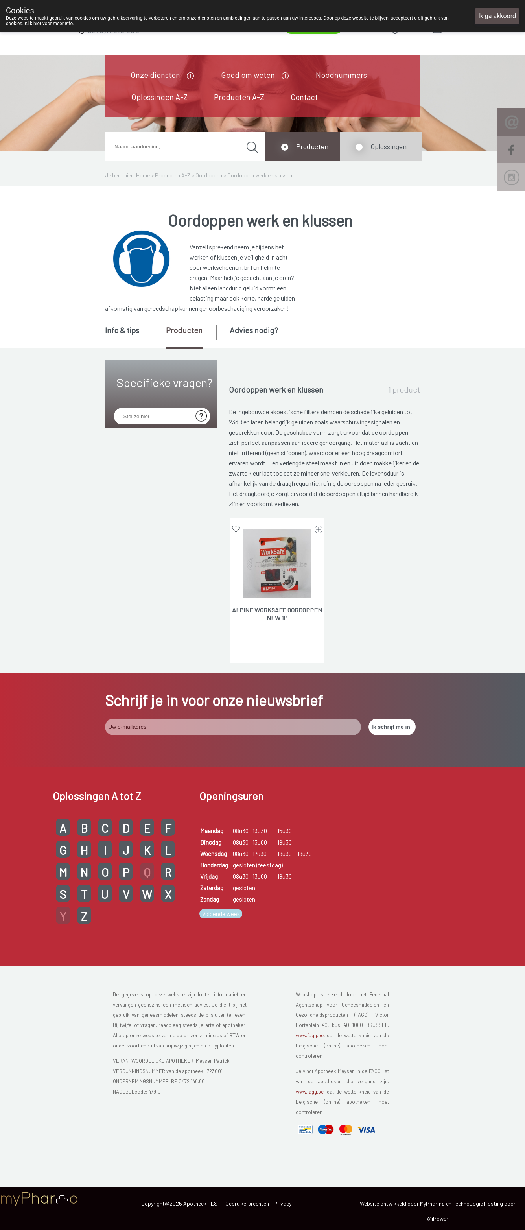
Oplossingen (388, 146)
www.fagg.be (310, 1035)
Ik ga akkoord (497, 16)
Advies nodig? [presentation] (254, 330)
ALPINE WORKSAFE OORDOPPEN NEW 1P (277, 613)
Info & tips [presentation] (122, 330)
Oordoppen (208, 175)
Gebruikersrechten (247, 1203)
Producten (312, 146)
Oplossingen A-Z (159, 96)
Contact (304, 96)
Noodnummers (341, 74)
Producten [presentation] (184, 330)
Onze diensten (155, 74)
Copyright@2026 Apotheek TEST (181, 1203)
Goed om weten (248, 74)
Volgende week (221, 913)
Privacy (282, 1203)
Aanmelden (465, 28)
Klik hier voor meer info (49, 23)
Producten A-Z (239, 96)
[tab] (128, 336)
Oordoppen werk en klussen (259, 175)
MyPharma (432, 1203)
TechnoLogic (468, 1203)
